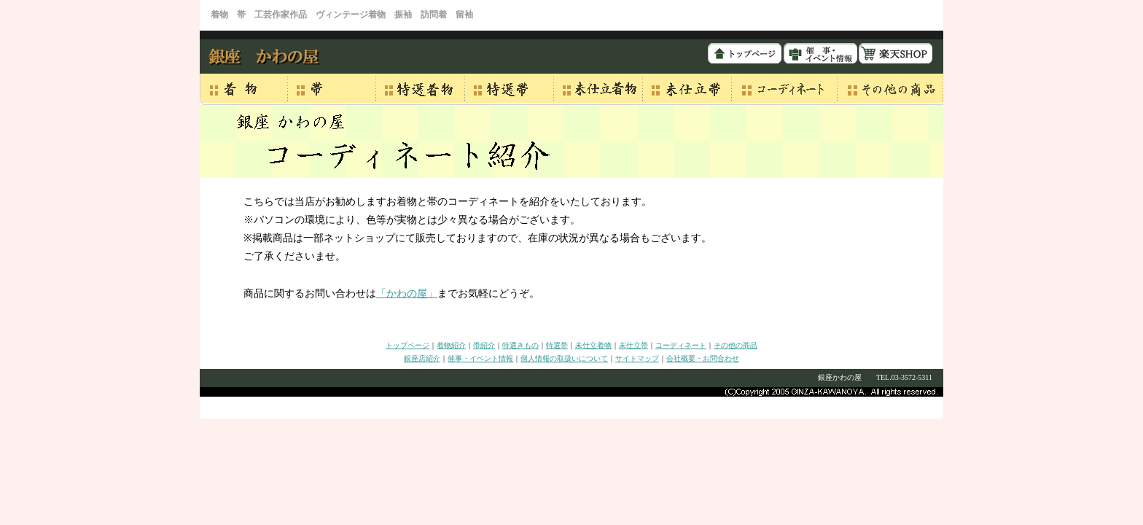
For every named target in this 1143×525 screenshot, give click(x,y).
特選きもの (520, 345)
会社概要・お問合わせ (702, 358)
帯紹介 (484, 345)
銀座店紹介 (422, 358)
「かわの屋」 (406, 293)
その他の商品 (735, 345)
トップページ (407, 345)
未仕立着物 (593, 345)
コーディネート (680, 345)
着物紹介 (451, 345)
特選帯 (557, 345)
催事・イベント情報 (480, 358)
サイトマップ (637, 358)
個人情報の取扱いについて (564, 358)
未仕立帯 (633, 345)
